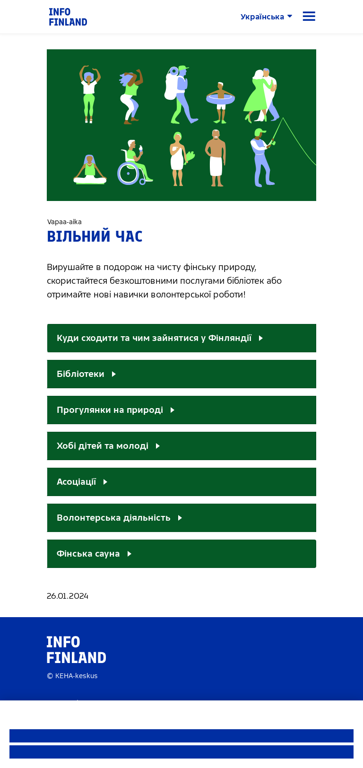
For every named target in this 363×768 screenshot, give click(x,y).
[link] (68, 16)
